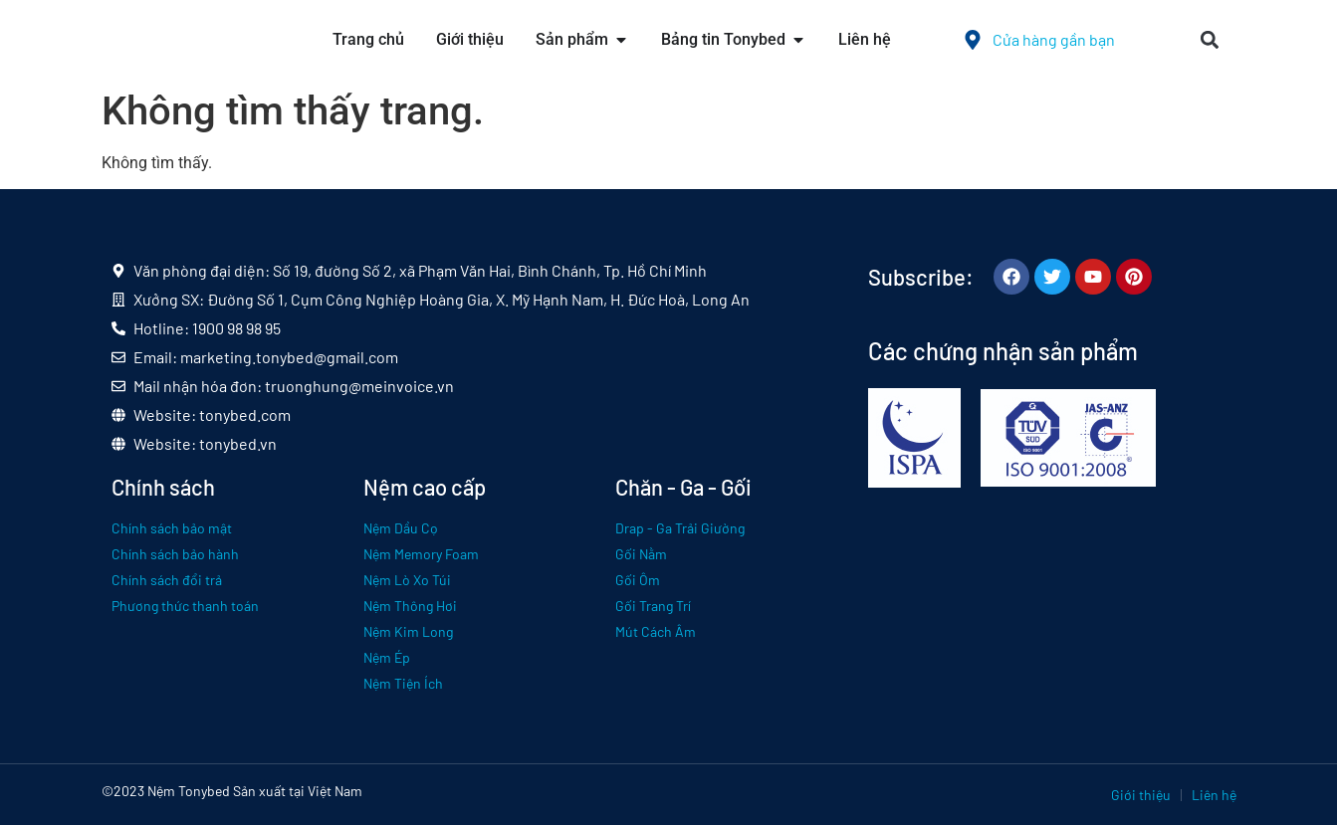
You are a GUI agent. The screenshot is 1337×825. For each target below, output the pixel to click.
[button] (1210, 40)
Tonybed (204, 790)
